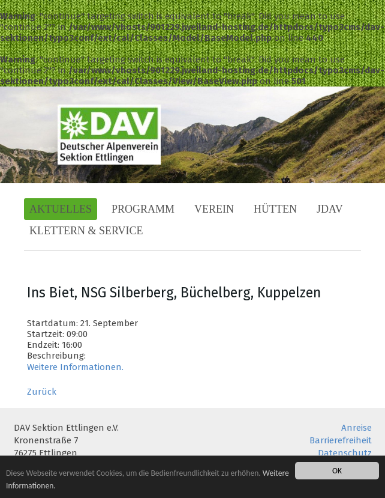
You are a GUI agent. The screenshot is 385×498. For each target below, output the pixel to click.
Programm (143, 209)
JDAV (330, 209)
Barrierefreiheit (340, 440)
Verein (214, 209)
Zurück (41, 391)
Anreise (356, 427)
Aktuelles (60, 209)
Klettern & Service (86, 231)
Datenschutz (345, 453)
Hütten (275, 209)
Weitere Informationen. (75, 367)
